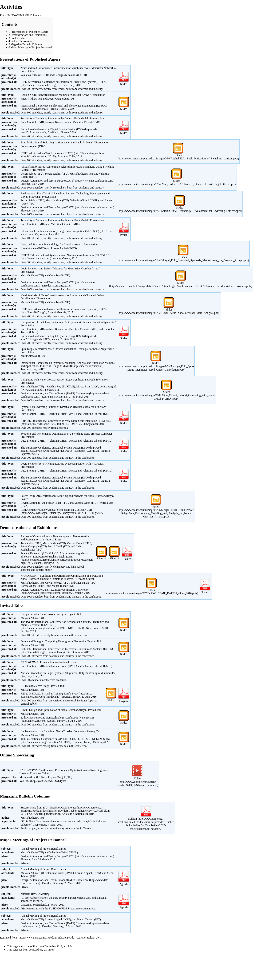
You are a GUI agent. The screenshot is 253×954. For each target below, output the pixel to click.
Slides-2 (114, 558)
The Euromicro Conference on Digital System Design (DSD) (55, 447)
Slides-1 (101, 558)
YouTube (24, 780)
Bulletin (132, 818)
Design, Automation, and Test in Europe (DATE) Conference (55, 589)
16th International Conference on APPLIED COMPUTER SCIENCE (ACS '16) (65, 738)
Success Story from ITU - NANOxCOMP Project (48, 807)
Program (123, 701)
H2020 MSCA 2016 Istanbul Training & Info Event (49, 693)
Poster (123, 234)
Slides (123, 84)
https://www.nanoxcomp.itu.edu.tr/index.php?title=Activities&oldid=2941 (60, 937)
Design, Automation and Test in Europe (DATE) (47, 180)
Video (137, 778)
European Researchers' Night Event (52, 556)
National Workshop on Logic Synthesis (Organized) (49, 673)
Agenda (123, 884)
